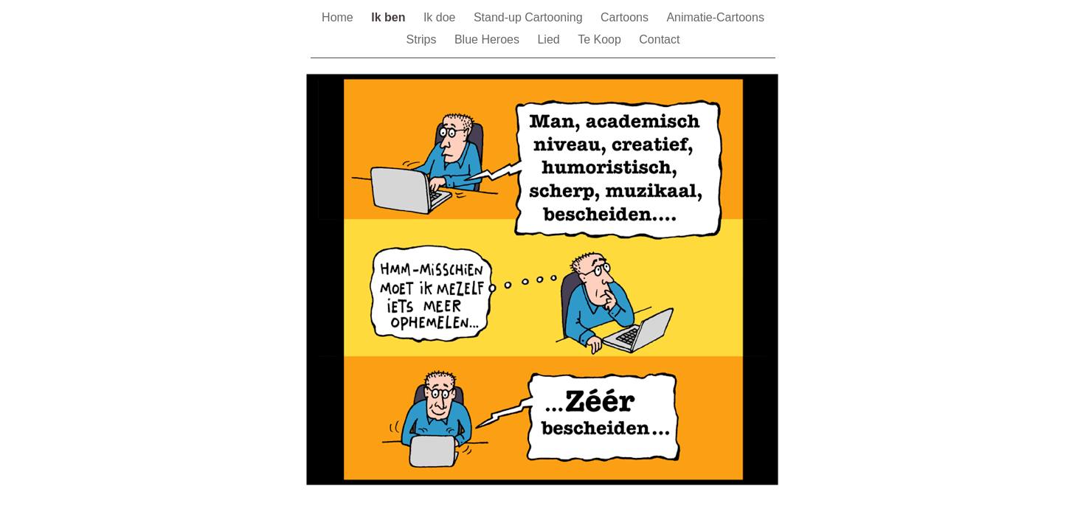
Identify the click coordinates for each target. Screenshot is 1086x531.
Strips (423, 39)
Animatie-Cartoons (715, 17)
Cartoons (626, 17)
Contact (659, 39)
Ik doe (441, 17)
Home (339, 17)
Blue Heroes (488, 39)
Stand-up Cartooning (530, 17)
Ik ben (390, 17)
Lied (550, 39)
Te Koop (601, 39)
